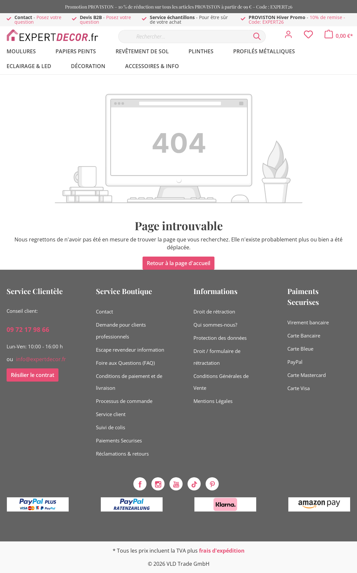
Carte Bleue (300, 348)
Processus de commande (124, 401)
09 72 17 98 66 (28, 329)
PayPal (294, 362)
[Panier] (339, 36)
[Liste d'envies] (308, 36)
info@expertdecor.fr (41, 359)
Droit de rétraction (214, 311)
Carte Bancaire (303, 335)
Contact (104, 311)
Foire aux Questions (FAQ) (125, 363)
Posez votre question (37, 19)
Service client (110, 414)
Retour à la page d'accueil (178, 263)
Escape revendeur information (130, 349)
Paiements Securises (119, 440)
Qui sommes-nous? (215, 324)
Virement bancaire (308, 322)
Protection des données (220, 338)
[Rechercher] (257, 36)
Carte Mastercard (306, 375)
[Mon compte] (288, 36)
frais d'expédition (222, 550)
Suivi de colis (110, 427)
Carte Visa (298, 388)
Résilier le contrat (32, 375)
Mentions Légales (213, 401)
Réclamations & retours (122, 453)
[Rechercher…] (183, 36)
